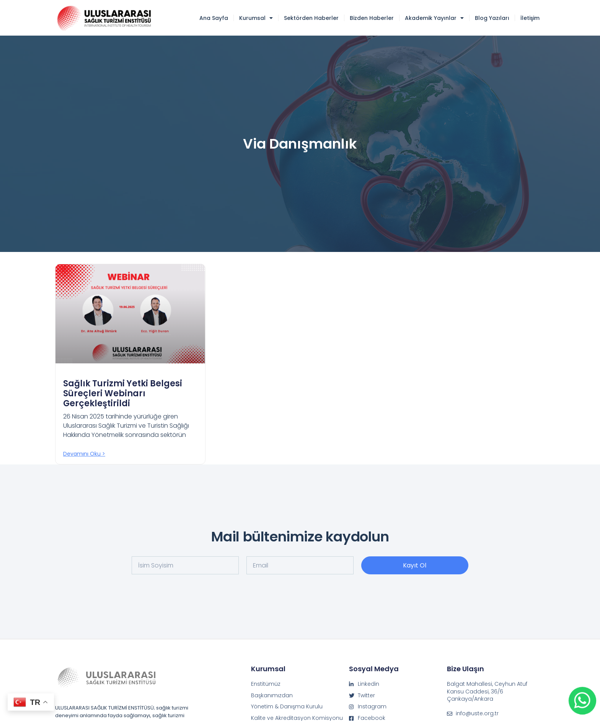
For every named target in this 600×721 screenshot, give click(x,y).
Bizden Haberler (372, 18)
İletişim (530, 18)
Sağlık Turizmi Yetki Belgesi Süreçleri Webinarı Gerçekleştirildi (122, 394)
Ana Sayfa (213, 18)
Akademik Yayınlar (434, 18)
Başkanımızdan (272, 695)
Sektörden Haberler (311, 18)
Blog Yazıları (492, 18)
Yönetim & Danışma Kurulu (287, 706)
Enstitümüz (265, 684)
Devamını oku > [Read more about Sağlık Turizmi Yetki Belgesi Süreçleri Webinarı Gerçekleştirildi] (84, 453)
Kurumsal (256, 18)
